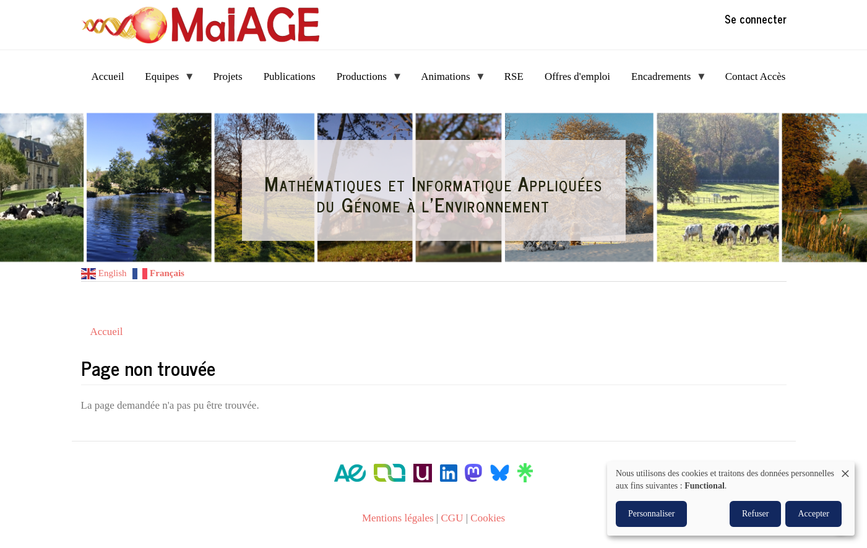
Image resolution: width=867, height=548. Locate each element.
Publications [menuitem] (290, 76)
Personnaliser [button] (651, 513)
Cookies (487, 518)
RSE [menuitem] (514, 76)
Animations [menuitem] (448, 80)
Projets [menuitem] (227, 76)
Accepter (813, 513)
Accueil (106, 331)
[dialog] (731, 498)
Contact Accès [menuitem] (755, 76)
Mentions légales (398, 518)
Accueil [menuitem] (108, 76)
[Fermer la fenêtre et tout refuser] (845, 469)
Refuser (755, 513)
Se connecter (756, 18)
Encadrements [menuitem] (664, 80)
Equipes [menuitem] (164, 80)
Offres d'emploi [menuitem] (577, 76)
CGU (452, 518)
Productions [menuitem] (364, 80)
